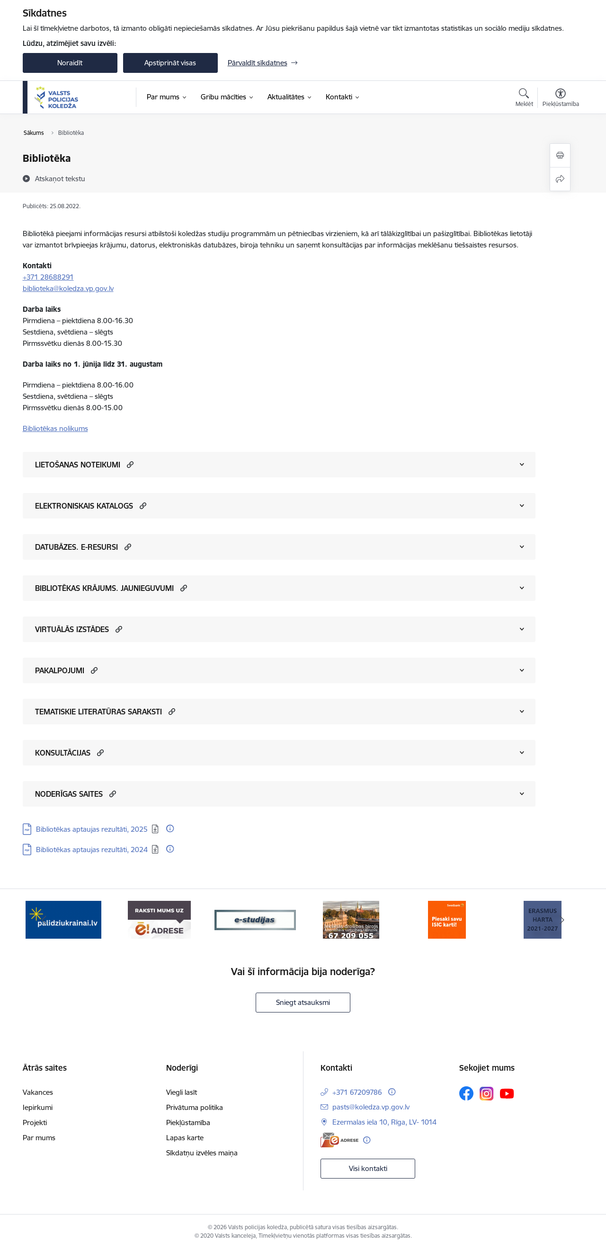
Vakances (38, 1092)
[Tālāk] (562, 919)
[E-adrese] (339, 1140)
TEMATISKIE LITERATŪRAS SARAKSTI (98, 711)
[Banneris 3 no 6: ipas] (255, 919)
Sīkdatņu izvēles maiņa (202, 1152)
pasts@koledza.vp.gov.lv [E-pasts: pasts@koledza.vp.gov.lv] (371, 1106)
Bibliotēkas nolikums (55, 428)
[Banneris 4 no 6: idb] (351, 919)
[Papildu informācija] (170, 828)
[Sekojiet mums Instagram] (487, 1093)
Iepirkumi (38, 1107)
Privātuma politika (194, 1107)
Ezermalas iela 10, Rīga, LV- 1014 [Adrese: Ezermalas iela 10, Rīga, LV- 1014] (384, 1122)
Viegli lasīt (181, 1092)
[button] (129, 464)
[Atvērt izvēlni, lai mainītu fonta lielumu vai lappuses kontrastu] (561, 99)
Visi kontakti (368, 1168)
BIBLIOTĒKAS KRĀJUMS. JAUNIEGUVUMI (104, 588)
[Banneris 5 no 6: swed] (447, 919)
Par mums (39, 1137)
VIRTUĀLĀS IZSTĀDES (72, 629)
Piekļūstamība (188, 1122)
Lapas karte (185, 1137)
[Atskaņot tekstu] (60, 178)
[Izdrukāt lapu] (560, 155)
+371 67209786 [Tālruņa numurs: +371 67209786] (357, 1092)
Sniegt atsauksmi (303, 1002)
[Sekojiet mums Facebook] (466, 1093)
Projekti (35, 1122)
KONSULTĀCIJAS (62, 752)
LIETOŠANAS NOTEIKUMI (77, 464)
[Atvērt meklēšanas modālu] (524, 99)
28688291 (57, 277)
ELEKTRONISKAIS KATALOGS (84, 506)
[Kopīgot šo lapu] (560, 179)
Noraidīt (69, 62)
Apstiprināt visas (170, 62)
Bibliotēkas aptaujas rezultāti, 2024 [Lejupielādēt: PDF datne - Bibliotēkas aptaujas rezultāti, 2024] (92, 849)
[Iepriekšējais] (44, 919)
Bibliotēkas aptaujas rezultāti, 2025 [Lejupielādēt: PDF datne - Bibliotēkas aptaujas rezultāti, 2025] (92, 829)
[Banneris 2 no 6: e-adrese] (159, 919)
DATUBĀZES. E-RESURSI (76, 547)
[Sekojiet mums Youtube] (507, 1093)
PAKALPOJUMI (59, 670)
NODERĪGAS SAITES (69, 794)
